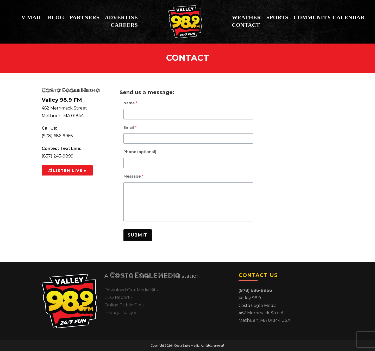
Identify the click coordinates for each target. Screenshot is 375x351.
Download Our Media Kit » (131, 289)
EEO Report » (118, 297)
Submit (138, 235)
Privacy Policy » (120, 312)
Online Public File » (124, 304)
